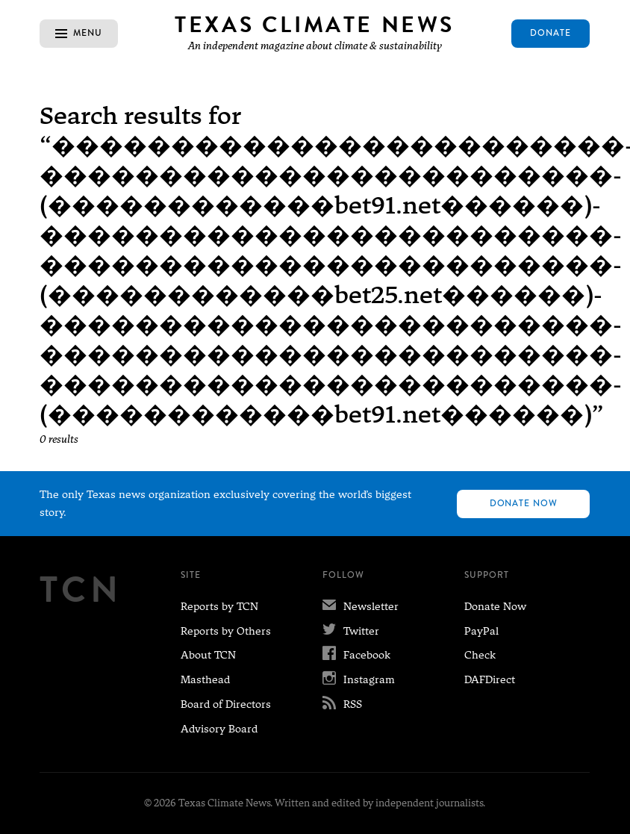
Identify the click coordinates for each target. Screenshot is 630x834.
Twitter (350, 631)
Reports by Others (226, 631)
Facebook (356, 655)
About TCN (208, 655)
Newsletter (360, 606)
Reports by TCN (219, 606)
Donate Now (524, 503)
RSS (342, 704)
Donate (550, 33)
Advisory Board (219, 728)
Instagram (358, 679)
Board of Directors (226, 704)
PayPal (481, 631)
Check (480, 655)
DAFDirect (489, 679)
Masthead (205, 679)
